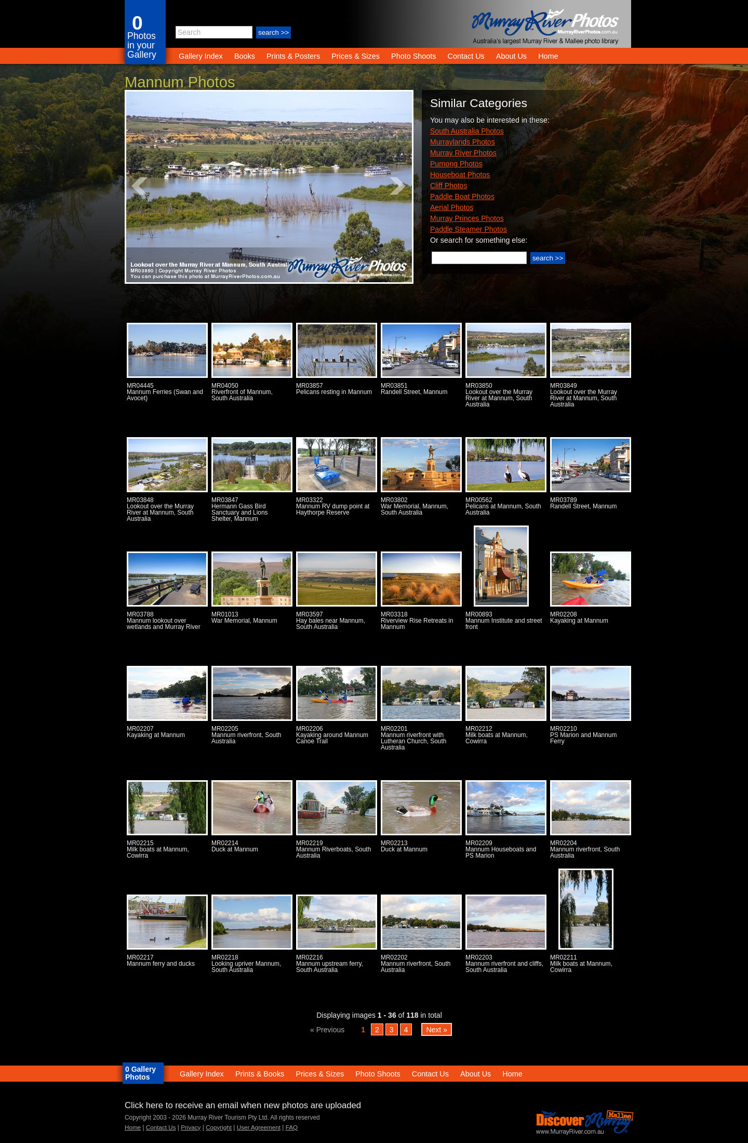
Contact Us (466, 56)
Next (398, 186)
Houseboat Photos (460, 174)
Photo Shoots (413, 56)
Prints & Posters (294, 56)
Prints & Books (259, 1074)
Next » (436, 1029)
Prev (139, 186)
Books (244, 56)
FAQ (292, 1127)
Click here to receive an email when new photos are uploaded (243, 1105)
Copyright (219, 1127)
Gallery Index (201, 56)
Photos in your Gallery (141, 45)
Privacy (191, 1127)
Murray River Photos (463, 153)
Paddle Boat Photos (462, 196)
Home (548, 56)
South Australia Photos (467, 131)
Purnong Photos (456, 164)
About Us (511, 56)
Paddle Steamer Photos (468, 229)
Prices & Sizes (355, 56)
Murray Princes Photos (467, 218)
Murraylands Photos (462, 142)
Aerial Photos (451, 207)
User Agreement (258, 1127)
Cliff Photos (448, 185)
